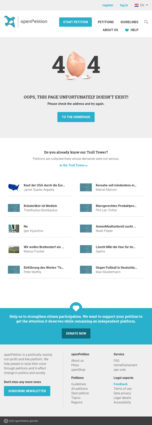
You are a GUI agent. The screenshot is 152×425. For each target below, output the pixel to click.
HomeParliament (125, 365)
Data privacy (122, 393)
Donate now (76, 333)
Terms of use (123, 389)
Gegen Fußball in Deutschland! (117, 267)
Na (26, 226)
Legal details (122, 398)
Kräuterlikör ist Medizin (40, 206)
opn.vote (120, 370)
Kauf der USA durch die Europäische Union (54, 185)
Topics (76, 398)
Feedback (121, 384)
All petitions (79, 389)
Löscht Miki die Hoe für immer (117, 247)
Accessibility (122, 402)
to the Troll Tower (72, 165)
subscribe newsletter (27, 391)
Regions (77, 402)
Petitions (106, 22)
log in (124, 5)
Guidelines (129, 22)
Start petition (75, 22)
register (107, 5)
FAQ (116, 360)
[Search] (146, 21)
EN (139, 5)
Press (75, 365)
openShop (78, 370)
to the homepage (76, 117)
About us (110, 30)
